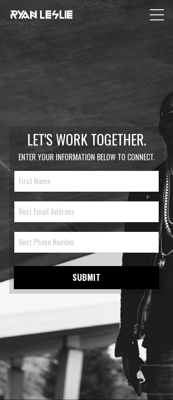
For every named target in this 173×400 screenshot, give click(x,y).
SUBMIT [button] (86, 277)
